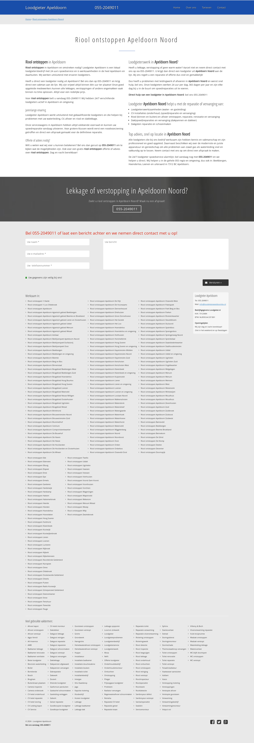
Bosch (30, 675)
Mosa (106, 652)
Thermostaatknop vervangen (174, 649)
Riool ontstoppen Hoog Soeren (41, 518)
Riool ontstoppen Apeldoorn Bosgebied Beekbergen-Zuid (52, 373)
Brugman (31, 679)
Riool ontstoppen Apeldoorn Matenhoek (107, 414)
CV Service (32, 709)
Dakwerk (53, 675)
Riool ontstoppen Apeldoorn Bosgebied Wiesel (47, 407)
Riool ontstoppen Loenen (38, 541)
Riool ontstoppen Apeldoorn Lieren (105, 380)
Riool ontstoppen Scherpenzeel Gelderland (46, 590)
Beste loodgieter (34, 660)
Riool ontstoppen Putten (38, 582)
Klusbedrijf (79, 694)
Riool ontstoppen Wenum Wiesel (81, 503)
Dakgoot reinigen (57, 637)
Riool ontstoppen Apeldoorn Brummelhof (45, 422)
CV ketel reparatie (35, 698)
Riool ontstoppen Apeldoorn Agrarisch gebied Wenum (50, 327)
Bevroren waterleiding (37, 664)
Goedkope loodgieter (59, 709)
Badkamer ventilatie (36, 656)
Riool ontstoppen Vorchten (79, 488)
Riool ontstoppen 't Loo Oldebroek (42, 304)
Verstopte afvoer (169, 690)
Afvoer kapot (33, 626)
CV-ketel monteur (57, 626)
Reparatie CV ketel (112, 702)
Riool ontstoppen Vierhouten (80, 476)
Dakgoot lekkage (57, 634)
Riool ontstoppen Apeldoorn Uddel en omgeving (161, 354)
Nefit (106, 656)
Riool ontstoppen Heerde (38, 503)
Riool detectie (141, 645)
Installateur (79, 656)
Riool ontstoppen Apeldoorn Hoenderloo (107, 327)
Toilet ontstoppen (169, 652)
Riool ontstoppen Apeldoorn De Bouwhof (45, 433)
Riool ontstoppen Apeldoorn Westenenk (158, 388)
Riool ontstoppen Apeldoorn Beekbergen (45, 350)
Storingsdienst (168, 637)
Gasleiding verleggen (58, 694)
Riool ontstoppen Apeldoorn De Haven (44, 437)
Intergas (78, 679)
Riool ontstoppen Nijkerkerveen (41, 556)
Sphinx (165, 626)
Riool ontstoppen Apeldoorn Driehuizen (107, 312)
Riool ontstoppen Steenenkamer (41, 594)
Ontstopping (109, 675)
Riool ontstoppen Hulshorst (39, 522)
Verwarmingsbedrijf (170, 702)
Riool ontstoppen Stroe (37, 597)
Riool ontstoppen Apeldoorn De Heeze (44, 441)
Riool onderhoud (143, 660)
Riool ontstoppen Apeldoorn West (155, 384)
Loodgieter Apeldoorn (45, 7)
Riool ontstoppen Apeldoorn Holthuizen (107, 335)
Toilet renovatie (168, 656)
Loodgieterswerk (111, 649)
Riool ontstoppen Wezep (78, 507)
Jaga (76, 687)
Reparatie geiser (111, 705)
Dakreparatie (55, 671)
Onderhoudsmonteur (113, 668)
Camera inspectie (35, 687)
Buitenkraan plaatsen (37, 683)
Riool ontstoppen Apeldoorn (40, 308)
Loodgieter (108, 634)
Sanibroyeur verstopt (144, 698)
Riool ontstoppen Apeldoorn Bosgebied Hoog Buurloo (50, 380)
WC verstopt (195, 660)
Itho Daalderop (81, 683)
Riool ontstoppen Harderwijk (40, 488)
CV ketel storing (34, 702)
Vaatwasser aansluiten (171, 671)
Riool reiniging (142, 671)
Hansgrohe (79, 641)
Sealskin (139, 705)
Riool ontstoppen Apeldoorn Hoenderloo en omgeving (113, 331)
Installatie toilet (81, 671)
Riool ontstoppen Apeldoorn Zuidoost (157, 414)
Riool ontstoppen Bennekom (153, 433)
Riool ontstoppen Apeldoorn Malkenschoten (108, 399)
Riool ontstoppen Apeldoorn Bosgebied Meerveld (48, 392)
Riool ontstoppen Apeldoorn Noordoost (107, 437)
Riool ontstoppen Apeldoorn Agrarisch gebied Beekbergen (52, 312)
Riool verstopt (142, 675)
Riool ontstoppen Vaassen (79, 469)
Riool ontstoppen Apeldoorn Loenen (105, 388)
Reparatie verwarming (145, 630)
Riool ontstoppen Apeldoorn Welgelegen (158, 369)
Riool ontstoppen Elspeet (38, 469)
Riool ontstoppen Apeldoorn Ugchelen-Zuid (159, 361)
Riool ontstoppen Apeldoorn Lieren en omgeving (110, 384)
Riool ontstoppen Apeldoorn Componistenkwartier (49, 429)
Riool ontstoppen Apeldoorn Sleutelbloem (158, 320)
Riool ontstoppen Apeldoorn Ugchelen (157, 358)
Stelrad (165, 634)
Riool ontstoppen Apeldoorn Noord (48, 19)
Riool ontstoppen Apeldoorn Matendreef (107, 407)
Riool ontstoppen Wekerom (79, 499)
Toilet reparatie (168, 660)
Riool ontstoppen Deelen (151, 445)
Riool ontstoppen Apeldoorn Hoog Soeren (108, 342)
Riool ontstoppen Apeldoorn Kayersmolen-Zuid (110, 358)
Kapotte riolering (82, 690)
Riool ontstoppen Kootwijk (39, 529)
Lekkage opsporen (112, 626)
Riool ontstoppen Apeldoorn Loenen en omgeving (111, 392)
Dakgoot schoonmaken (59, 649)
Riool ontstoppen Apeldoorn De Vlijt (105, 301)
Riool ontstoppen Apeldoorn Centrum (44, 426)
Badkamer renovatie (36, 652)
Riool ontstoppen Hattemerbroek (42, 499)
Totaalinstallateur (169, 668)
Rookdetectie (141, 690)
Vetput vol (166, 709)
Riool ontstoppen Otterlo (38, 579)
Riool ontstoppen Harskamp (39, 491)
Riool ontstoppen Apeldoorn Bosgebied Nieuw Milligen (51, 395)
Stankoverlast (167, 630)
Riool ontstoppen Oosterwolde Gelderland (46, 575)
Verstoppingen (168, 687)
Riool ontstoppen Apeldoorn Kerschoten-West (109, 365)
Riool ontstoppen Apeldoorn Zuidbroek (157, 410)
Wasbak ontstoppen (198, 637)
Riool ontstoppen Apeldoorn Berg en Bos (45, 361)
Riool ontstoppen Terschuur (39, 601)
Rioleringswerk (142, 641)
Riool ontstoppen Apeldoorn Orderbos (106, 448)
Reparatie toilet (142, 626)
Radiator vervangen (112, 690)
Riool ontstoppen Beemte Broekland (156, 429)
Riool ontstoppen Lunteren (39, 545)
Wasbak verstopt (197, 641)
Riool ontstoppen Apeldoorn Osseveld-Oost (108, 452)
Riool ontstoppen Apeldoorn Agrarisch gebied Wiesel (50, 331)
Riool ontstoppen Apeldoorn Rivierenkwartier (160, 316)
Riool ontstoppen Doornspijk (153, 452)
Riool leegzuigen (143, 652)
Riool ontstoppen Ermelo (38, 480)
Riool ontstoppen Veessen (79, 473)
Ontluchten (109, 671)
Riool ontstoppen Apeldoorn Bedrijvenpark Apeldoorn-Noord (53, 339)
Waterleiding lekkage (199, 645)
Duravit (53, 679)
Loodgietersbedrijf (112, 641)
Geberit (53, 698)
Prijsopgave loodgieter (113, 683)
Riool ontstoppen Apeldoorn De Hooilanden (46, 445)
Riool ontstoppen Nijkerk (38, 552)
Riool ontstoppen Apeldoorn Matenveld (107, 426)
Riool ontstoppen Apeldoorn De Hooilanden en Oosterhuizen (53, 448)
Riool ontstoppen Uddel (78, 461)
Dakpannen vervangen (59, 668)
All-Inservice (33, 641)
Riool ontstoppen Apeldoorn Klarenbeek (107, 369)
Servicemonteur (142, 709)
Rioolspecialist (142, 683)
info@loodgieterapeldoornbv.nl (212, 304)
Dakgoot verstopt (57, 652)
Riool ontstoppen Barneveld (152, 422)
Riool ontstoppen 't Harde (38, 301)
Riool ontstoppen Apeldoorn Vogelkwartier (159, 365)
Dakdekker (54, 630)
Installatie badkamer (83, 660)
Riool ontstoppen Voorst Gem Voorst (83, 480)
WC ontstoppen (196, 656)
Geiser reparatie (56, 702)
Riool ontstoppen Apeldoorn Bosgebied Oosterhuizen (50, 399)
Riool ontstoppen (143, 668)
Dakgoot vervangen (58, 656)
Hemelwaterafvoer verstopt (86, 649)
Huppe (77, 652)
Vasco (164, 679)
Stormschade (167, 645)
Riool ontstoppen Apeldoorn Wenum (156, 373)
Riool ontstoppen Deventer (152, 448)
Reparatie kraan (110, 709)
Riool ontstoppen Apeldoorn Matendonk (107, 403)
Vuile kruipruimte (197, 634)
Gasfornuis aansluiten (59, 687)
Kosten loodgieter (82, 698)
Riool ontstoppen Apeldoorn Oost (104, 441)
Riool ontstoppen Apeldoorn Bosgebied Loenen (48, 388)
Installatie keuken (82, 668)
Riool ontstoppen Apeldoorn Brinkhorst (44, 410)
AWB (30, 645)
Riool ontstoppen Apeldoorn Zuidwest (157, 418)
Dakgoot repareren (58, 645)
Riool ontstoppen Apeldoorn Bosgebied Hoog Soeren (50, 384)
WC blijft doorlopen (198, 652)
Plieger (107, 679)
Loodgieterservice (111, 645)
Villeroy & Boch (196, 626)
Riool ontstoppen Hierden (39, 507)
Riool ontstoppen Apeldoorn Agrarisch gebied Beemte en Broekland (56, 316)
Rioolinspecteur (142, 679)
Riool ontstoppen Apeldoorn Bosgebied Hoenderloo (50, 376)
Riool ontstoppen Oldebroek (40, 571)
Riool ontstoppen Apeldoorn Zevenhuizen (158, 403)
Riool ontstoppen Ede (37, 458)
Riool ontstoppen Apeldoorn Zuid (155, 407)
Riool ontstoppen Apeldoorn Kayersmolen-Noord (111, 354)
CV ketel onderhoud (36, 694)
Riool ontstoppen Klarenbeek (40, 526)
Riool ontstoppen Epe (37, 476)
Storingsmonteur (169, 641)
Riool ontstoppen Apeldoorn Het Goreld (107, 320)
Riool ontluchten (143, 664)
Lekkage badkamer (82, 705)
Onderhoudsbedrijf (112, 664)
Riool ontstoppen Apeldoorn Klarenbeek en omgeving (112, 373)
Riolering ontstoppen (145, 637)
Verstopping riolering (171, 683)
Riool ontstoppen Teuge (38, 609)
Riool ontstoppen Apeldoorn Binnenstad (45, 365)
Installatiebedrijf (81, 675)
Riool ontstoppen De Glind (152, 437)
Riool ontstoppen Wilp (77, 510)
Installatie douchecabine (85, 664)
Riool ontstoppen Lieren (38, 537)
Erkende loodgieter (58, 683)
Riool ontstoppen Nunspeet (39, 563)
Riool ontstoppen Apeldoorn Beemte (43, 358)
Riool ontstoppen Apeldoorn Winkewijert (158, 392)
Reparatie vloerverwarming (147, 634)
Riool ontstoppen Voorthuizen (80, 484)
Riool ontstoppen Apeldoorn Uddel (155, 350)
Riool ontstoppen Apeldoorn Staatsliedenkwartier (161, 342)
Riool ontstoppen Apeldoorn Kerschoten (107, 361)
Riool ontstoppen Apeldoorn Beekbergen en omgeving (51, 354)
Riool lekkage (141, 656)
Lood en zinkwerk (111, 630)
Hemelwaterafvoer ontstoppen (87, 645)
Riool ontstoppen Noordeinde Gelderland (45, 560)
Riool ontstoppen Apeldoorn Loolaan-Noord (108, 395)
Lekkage (78, 702)
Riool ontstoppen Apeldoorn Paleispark (157, 304)
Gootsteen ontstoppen (84, 626)
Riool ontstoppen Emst (37, 473)
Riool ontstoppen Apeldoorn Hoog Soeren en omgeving (113, 346)
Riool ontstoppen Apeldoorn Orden (105, 445)
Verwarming (167, 698)
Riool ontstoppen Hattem (38, 495)
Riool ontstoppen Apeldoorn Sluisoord (157, 323)
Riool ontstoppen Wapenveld (80, 495)
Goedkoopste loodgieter (60, 705)
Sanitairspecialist (143, 702)
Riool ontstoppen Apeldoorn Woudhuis (157, 395)
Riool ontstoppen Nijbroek (39, 548)
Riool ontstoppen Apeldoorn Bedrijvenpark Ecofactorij (50, 342)
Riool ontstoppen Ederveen (39, 461)
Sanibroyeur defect (144, 694)
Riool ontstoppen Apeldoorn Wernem (156, 380)
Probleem (108, 687)
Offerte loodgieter (111, 660)
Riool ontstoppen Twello (78, 458)
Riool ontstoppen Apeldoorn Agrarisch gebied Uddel (50, 323)
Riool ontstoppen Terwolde (39, 605)
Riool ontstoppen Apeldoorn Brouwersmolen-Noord (50, 414)
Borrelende (32, 671)
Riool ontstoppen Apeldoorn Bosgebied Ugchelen (48, 403)
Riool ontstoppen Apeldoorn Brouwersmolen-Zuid (49, 418)
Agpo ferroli (33, 637)
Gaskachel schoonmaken (60, 690)
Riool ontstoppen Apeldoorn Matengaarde (108, 410)
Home (28, 19)
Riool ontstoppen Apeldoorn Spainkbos (157, 327)
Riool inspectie (142, 649)
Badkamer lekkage (35, 649)
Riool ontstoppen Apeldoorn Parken (156, 312)
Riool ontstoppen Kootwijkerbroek (42, 533)
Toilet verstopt (168, 664)
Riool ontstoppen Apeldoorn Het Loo (105, 323)
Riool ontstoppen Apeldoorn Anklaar (43, 335)
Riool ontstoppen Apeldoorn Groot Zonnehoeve (110, 316)
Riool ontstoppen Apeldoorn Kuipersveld (107, 376)
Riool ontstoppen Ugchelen (79, 465)
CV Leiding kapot (35, 705)
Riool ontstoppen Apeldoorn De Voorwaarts (108, 304)
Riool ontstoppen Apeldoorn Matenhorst (107, 422)
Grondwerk (79, 637)
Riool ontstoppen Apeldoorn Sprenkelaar (158, 339)
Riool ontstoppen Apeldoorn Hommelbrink (108, 339)
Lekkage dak (80, 709)
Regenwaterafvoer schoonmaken (118, 694)
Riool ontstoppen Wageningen (80, 491)
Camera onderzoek (35, 690)
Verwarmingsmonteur (171, 705)
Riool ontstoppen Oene (37, 567)
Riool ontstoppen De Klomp (152, 441)
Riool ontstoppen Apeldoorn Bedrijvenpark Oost (48, 346)
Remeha (107, 698)
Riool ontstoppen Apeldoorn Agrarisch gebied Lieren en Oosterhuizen (57, 320)
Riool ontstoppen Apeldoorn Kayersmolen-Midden (111, 350)
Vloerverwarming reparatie (201, 630)
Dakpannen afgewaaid (59, 664)
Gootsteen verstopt (83, 630)
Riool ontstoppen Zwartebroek (80, 514)
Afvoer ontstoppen (36, 630)
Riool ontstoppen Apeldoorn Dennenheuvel (108, 308)
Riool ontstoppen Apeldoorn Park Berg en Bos (160, 308)
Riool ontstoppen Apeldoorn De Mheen (44, 452)
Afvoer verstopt (34, 634)
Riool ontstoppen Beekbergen (153, 426)
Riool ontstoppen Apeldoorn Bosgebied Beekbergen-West (52, 369)
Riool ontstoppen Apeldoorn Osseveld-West (159, 301)
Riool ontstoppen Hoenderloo (40, 510)
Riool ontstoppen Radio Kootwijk (42, 586)
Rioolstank (140, 687)
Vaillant (165, 675)
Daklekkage (55, 660)
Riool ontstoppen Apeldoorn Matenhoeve (107, 418)
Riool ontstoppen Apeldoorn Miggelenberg (108, 429)
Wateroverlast (196, 649)
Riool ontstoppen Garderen (39, 484)
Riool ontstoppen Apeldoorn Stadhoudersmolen (161, 346)
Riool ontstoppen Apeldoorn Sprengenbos (158, 331)
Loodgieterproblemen (113, 637)
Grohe (77, 634)
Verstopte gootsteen (170, 694)
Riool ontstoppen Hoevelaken (40, 514)
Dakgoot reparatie (57, 641)
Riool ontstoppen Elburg (38, 465)
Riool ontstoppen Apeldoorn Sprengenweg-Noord (162, 335)
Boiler (30, 668)
